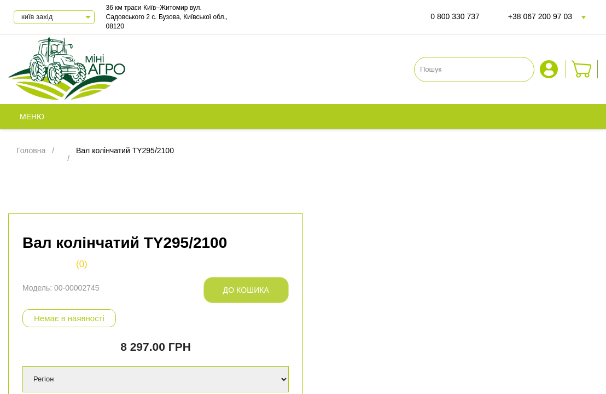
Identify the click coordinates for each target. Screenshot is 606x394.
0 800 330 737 (455, 16)
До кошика (246, 290)
